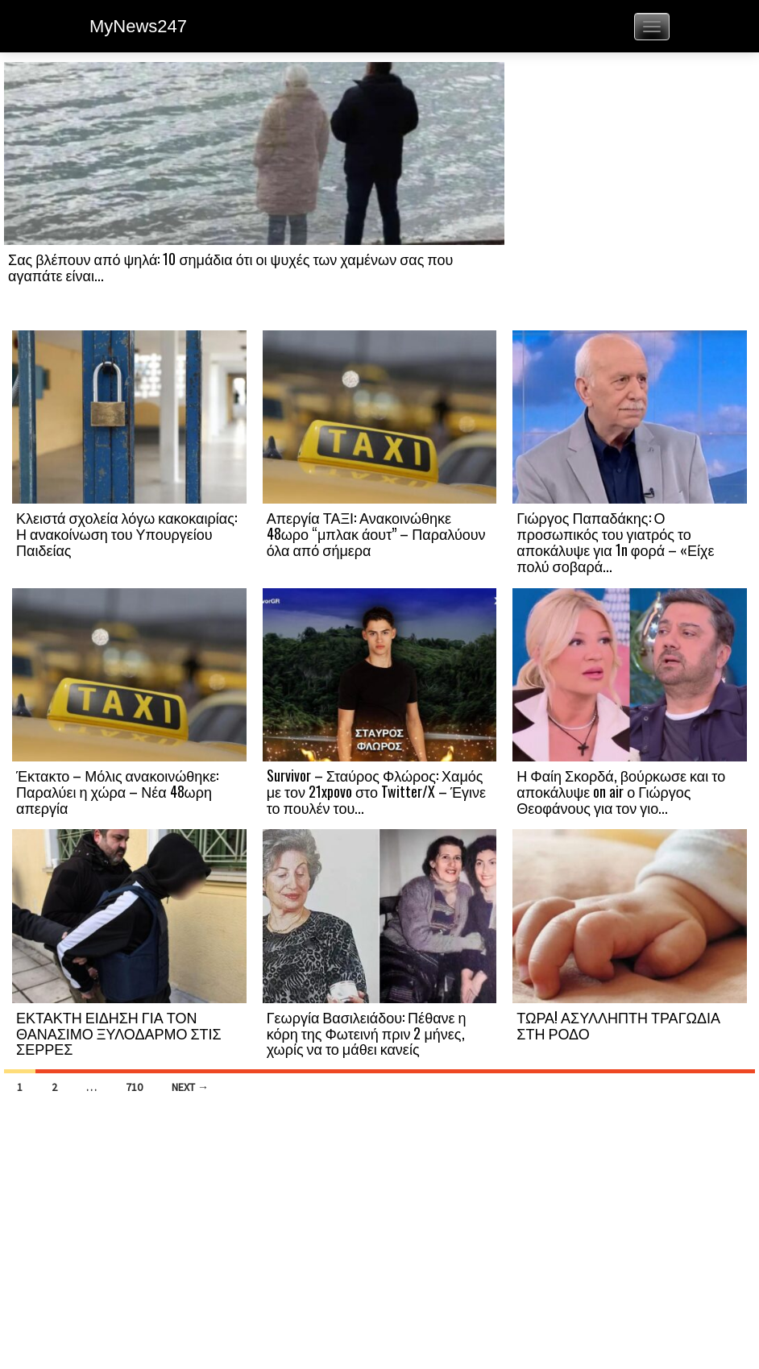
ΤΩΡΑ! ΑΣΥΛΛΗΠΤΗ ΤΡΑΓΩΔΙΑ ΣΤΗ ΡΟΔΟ (618, 1024)
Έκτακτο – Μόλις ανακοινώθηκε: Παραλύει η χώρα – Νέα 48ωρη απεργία (117, 791)
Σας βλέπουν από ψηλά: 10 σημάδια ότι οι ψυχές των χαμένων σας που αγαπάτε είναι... (230, 266)
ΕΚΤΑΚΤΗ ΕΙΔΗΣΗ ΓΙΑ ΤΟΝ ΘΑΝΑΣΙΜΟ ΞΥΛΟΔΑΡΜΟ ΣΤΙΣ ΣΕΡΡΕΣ (119, 1033)
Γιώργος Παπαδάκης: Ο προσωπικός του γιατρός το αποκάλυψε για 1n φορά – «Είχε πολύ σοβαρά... (615, 541)
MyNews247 (138, 26)
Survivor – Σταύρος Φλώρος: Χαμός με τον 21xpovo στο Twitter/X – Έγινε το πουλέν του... (376, 791)
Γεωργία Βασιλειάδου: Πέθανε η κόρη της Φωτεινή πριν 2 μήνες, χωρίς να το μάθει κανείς (367, 1033)
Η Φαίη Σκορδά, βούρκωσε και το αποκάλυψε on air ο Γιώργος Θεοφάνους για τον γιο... (620, 791)
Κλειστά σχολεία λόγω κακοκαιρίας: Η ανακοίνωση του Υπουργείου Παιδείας (126, 533)
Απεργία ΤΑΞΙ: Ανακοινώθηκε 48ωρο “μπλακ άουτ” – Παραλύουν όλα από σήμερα (376, 533)
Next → (190, 1087)
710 (134, 1087)
